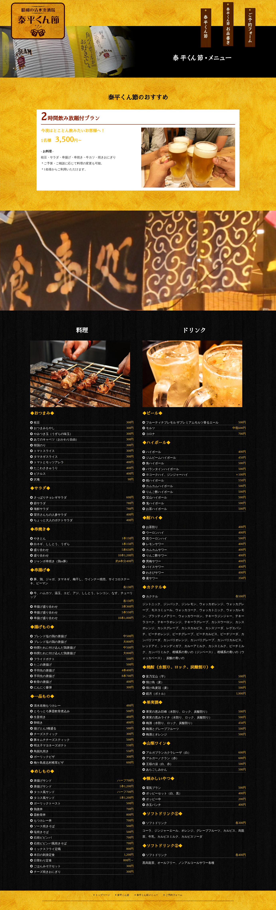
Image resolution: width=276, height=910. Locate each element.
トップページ (102, 895)
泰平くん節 (123, 895)
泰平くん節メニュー (147, 895)
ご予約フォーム (174, 895)
